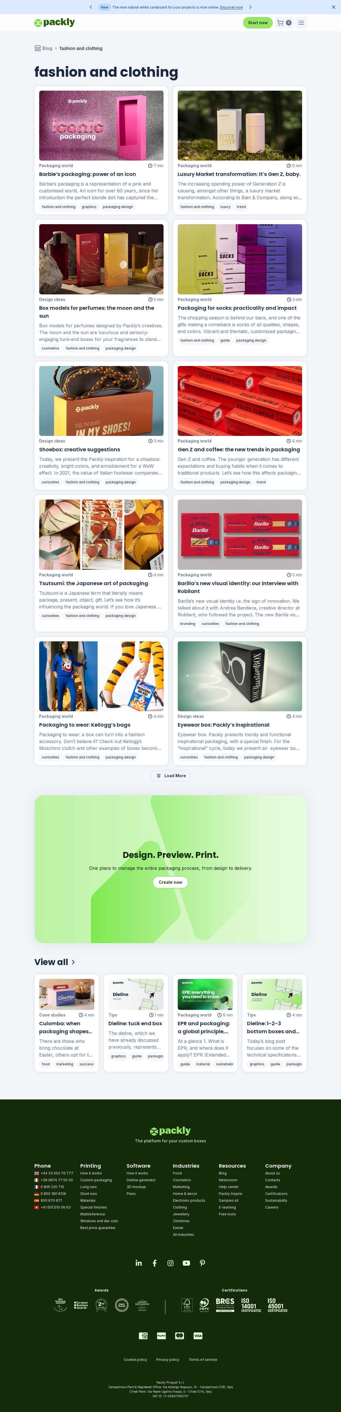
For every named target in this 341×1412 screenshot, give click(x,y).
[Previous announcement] (91, 7)
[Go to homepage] (54, 22)
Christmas (181, 1221)
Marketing (181, 1187)
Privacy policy (167, 1359)
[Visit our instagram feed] (170, 1263)
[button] (284, 22)
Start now (258, 22)
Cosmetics (182, 1180)
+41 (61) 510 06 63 (52, 1207)
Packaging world (56, 165)
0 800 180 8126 (50, 1193)
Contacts (272, 1180)
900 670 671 (48, 1200)
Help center (229, 1187)
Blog (43, 48)
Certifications (276, 1193)
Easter (178, 1228)
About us (272, 1173)
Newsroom (228, 1180)
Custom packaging (96, 1180)
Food (177, 1173)
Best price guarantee (97, 1228)
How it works (91, 1173)
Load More (170, 775)
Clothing (180, 1207)
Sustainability (276, 1200)
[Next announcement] (250, 7)
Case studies (54, 1033)
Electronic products (189, 1200)
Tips (115, 1033)
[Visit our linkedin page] (139, 1263)
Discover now (231, 7)
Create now (170, 882)
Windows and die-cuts (99, 1221)
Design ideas (57, 315)
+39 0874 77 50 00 (53, 1180)
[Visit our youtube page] (186, 1263)
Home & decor (185, 1193)
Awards (271, 1187)
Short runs (88, 1193)
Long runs (88, 1187)
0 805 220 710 (49, 1187)
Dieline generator (141, 1180)
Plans (131, 1193)
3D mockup (136, 1187)
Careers (272, 1207)
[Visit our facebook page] (155, 1263)
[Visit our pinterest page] (202, 1263)
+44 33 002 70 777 (53, 1173)
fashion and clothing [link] (81, 48)
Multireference (92, 1214)
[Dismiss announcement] (333, 7)
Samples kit (229, 1200)
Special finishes (93, 1207)
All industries (183, 1234)
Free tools (227, 1214)
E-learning (227, 1207)
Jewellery (181, 1214)
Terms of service (203, 1359)
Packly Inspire (230, 1193)
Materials (88, 1200)
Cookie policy (135, 1359)
